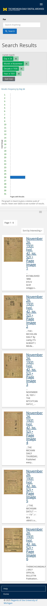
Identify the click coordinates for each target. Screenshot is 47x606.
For (4, 19)
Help (5, 588)
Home (6, 594)
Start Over (9, 79)
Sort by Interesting (32, 230)
